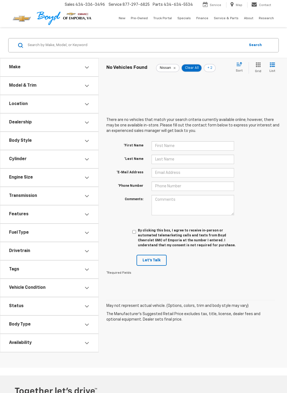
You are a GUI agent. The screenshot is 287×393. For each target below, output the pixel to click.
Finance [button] (202, 18)
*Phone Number (130, 186)
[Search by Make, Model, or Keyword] (135, 45)
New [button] (122, 18)
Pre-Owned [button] (139, 18)
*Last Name (133, 159)
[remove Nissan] (168, 68)
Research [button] (266, 18)
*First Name (133, 145)
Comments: (134, 199)
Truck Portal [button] (162, 18)
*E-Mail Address (129, 172)
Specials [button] (184, 18)
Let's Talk (152, 260)
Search (255, 45)
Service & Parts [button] (226, 18)
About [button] (248, 18)
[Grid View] (257, 68)
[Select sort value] (241, 67)
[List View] (272, 68)
